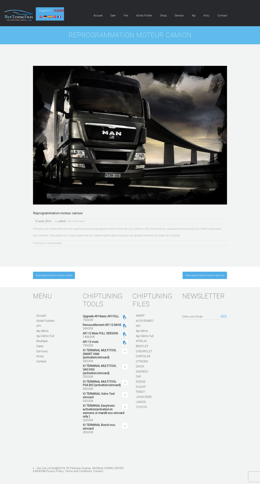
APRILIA (141, 341)
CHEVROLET (144, 351)
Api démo (42, 331)
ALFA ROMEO (144, 320)
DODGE (140, 381)
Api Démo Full (45, 336)
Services (42, 351)
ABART (140, 315)
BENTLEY (142, 346)
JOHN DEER (144, 397)
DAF (138, 376)
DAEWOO (142, 371)
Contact (41, 361)
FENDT (140, 391)
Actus (40, 356)
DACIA (140, 366)
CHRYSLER (143, 356)
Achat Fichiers (45, 320)
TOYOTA (141, 407)
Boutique (42, 341)
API (38, 326)
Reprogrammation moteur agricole (204, 275)
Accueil (41, 315)
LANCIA (141, 402)
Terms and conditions (78, 471)
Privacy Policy (55, 471)
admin (62, 221)
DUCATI (141, 386)
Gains (39, 346)
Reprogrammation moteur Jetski (54, 275)
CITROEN (142, 361)
